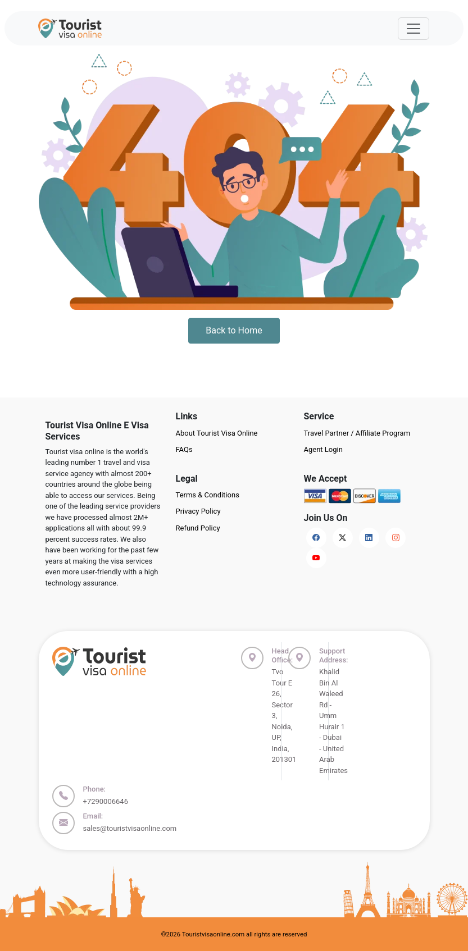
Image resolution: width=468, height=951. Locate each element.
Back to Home (234, 330)
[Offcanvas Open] (413, 28)
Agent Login (323, 449)
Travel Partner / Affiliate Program (357, 433)
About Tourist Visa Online (217, 433)
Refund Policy (198, 528)
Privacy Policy (198, 511)
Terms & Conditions (207, 495)
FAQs (184, 449)
